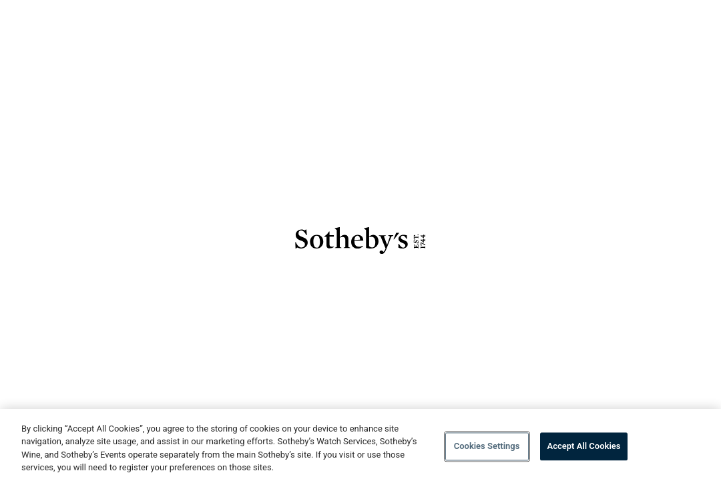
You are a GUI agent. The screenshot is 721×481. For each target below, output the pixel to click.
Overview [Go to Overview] (549, 25)
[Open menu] (672, 27)
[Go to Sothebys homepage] (88, 33)
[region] (360, 445)
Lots (594, 25)
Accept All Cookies (584, 446)
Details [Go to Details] (635, 25)
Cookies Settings (487, 446)
